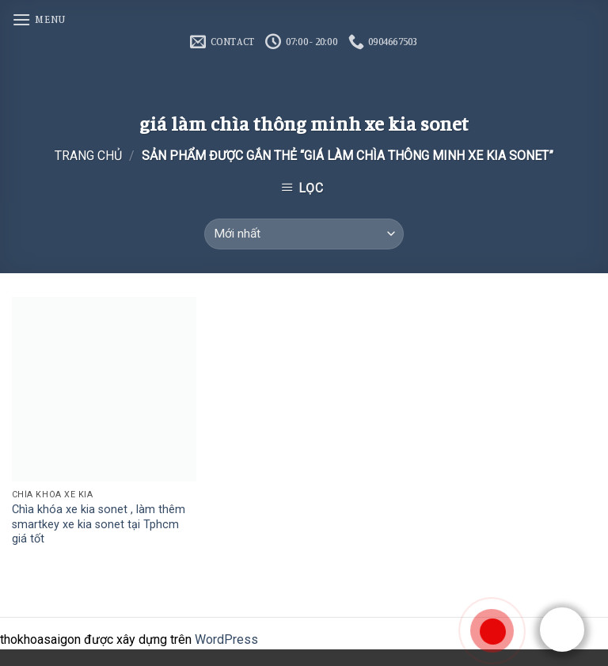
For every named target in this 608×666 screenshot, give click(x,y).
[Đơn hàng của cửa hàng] (304, 234)
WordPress (226, 639)
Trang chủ (88, 155)
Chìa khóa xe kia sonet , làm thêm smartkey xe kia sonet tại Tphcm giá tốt (98, 524)
